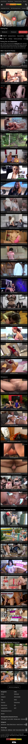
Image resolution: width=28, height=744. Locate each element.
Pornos (24, 1)
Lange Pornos (4, 708)
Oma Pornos (3, 1)
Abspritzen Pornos (5, 8)
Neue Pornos (4, 705)
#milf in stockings (18, 38)
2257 (15, 708)
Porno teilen (23, 32)
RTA (15, 705)
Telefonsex (16, 694)
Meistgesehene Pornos (6, 710)
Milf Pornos (3, 724)
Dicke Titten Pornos (11, 724)
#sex (6, 38)
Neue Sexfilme (20, 35)
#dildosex (10, 729)
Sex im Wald (10, 719)
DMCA (15, 699)
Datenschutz (17, 702)
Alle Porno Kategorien (14, 687)
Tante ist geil (4, 719)
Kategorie (3, 696)
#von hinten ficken (20, 729)
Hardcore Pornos (12, 35)
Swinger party (17, 719)
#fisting (10, 38)
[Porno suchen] (2, 4)
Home (2, 694)
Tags (2, 699)
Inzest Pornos (20, 724)
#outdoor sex (4, 729)
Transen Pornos (18, 1)
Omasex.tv (4, 377)
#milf (14, 729)
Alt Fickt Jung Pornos (15, 8)
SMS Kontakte (17, 696)
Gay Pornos (10, 1)
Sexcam (3, 713)
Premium (3, 702)
